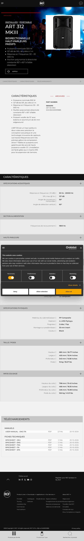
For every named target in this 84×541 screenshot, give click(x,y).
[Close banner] (81, 248)
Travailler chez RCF (68, 504)
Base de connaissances (53, 504)
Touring (19, 501)
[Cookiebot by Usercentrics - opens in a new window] (67, 247)
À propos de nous (68, 509)
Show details (73, 285)
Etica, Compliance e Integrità (71, 512)
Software (30, 501)
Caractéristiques (10, 81)
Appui (15, 71)
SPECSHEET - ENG (12, 442)
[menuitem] (75, 528)
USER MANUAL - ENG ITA (15, 431)
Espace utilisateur (51, 498)
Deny (15, 291)
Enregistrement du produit (54, 501)
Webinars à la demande (53, 506)
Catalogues (30, 498)
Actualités (66, 506)
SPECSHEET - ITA (12, 447)
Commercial (20, 506)
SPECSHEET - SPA (12, 450)
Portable (19, 498)
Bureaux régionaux (68, 501)
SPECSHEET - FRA (12, 445)
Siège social (66, 498)
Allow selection (42, 291)
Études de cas (40, 498)
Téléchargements (44, 81)
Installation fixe (21, 504)
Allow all (69, 291)
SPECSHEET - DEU (13, 440)
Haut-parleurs (21, 509)
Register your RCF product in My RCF (65, 478)
